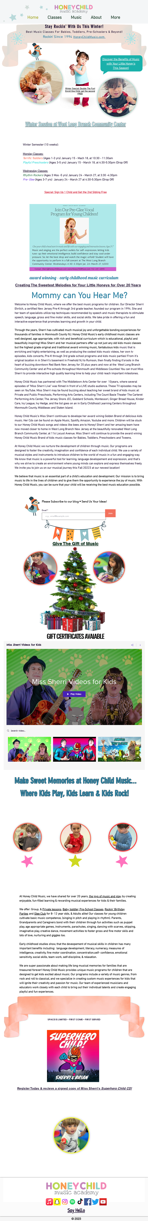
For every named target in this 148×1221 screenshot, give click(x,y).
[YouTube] (103, 1201)
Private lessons (51, 909)
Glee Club (40, 914)
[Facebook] (87, 1201)
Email (44, 510)
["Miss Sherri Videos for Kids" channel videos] (74, 751)
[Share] (132, 645)
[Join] (110, 513)
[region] (83, 66)
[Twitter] (95, 1201)
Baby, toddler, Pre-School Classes (83, 909)
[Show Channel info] (139, 645)
